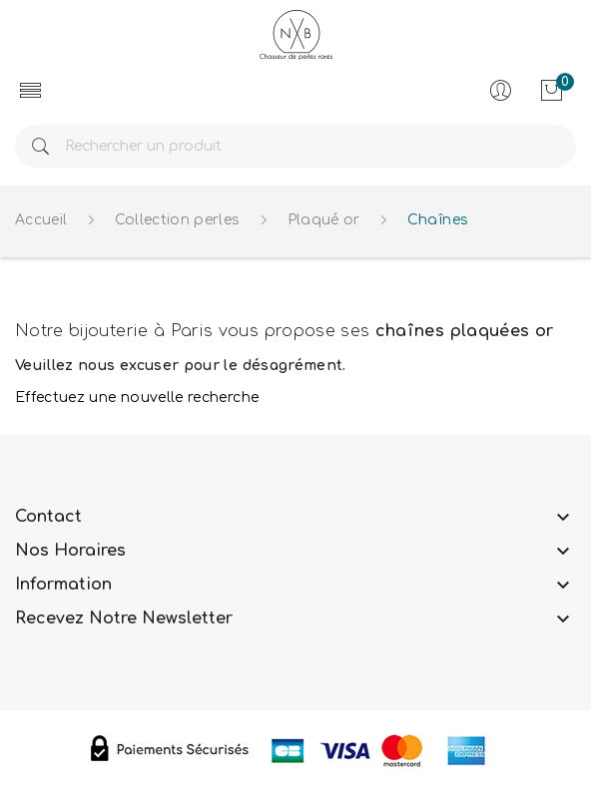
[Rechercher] (295, 146)
